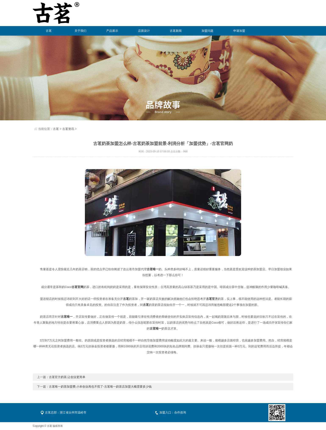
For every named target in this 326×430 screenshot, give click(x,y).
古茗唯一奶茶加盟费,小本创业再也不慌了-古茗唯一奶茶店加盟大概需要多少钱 (100, 386)
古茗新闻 (176, 30)
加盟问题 (207, 30)
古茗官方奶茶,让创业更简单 (67, 377)
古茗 (49, 30)
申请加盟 (239, 30)
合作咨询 (180, 412)
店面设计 (144, 30)
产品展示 (112, 30)
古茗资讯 (68, 129)
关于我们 (80, 30)
